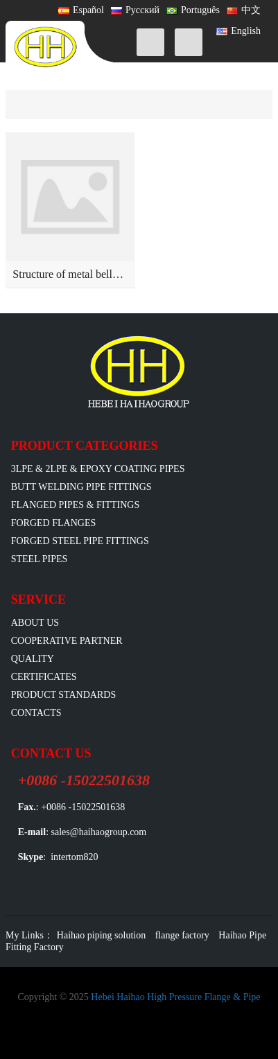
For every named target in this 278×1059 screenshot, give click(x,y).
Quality (32, 659)
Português (193, 10)
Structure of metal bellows (71, 274)
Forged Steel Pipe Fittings (80, 541)
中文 (244, 10)
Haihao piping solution (101, 935)
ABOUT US (35, 623)
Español (81, 10)
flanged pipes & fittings (75, 505)
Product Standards (63, 695)
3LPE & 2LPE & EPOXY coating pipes (98, 469)
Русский (135, 10)
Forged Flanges (53, 523)
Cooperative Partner (67, 641)
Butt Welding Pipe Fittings (81, 487)
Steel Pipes (39, 559)
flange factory (182, 935)
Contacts (36, 713)
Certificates (44, 677)
